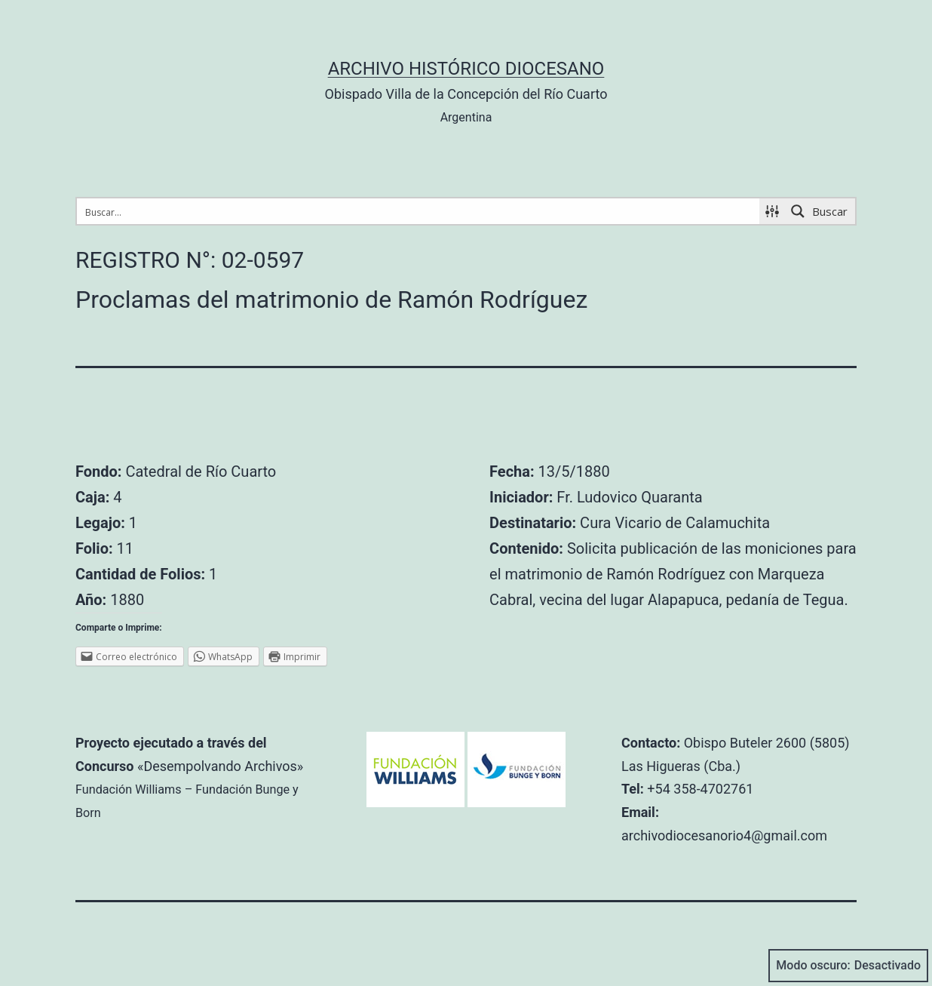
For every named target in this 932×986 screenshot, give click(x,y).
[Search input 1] (419, 211)
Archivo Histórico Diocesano (466, 68)
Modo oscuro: (848, 966)
